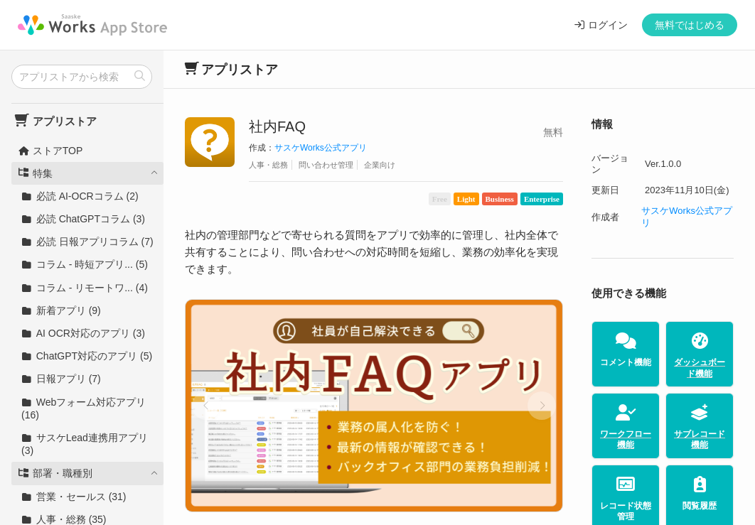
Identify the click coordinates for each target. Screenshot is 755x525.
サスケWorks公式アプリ (320, 148)
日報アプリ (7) (61, 378)
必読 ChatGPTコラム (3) (83, 218)
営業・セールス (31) (74, 496)
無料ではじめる (689, 25)
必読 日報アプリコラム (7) (87, 241)
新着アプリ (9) (61, 310)
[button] (206, 405)
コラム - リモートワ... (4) (84, 287)
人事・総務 (268, 165)
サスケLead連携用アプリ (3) (84, 444)
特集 (35, 173)
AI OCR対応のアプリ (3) (83, 333)
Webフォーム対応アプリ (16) (83, 408)
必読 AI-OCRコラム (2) (80, 196)
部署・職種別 (55, 473)
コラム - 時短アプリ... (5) (84, 264)
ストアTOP (50, 150)
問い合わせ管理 (326, 165)
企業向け (379, 165)
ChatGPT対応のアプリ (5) (86, 356)
